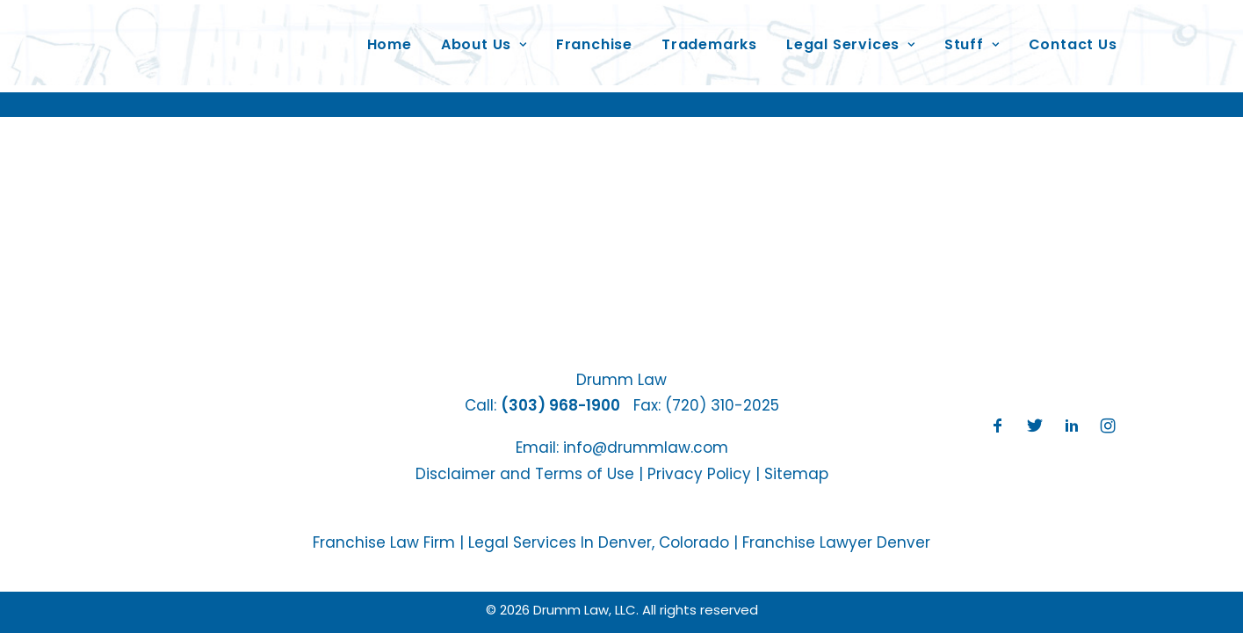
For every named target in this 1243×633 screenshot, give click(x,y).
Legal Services (850, 38)
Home (389, 38)
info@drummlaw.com (645, 447)
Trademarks (709, 38)
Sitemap (796, 473)
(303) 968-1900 (560, 405)
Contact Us (1073, 38)
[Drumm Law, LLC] (208, 38)
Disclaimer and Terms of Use (525, 473)
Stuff (972, 38)
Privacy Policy (699, 473)
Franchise (594, 38)
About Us (484, 38)
